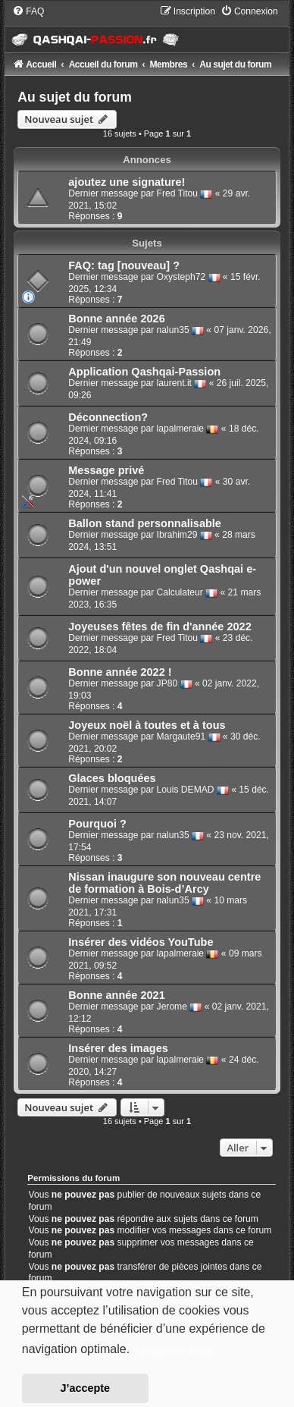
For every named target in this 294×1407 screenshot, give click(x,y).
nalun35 (173, 330)
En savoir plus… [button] (180, 1349)
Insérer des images (118, 1048)
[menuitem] (28, 11)
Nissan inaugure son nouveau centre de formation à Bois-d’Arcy (164, 883)
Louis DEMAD (185, 789)
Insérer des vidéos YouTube (140, 942)
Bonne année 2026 (116, 318)
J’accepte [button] (86, 1388)
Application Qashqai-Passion (144, 372)
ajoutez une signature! (126, 182)
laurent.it (174, 383)
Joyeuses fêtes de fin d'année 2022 (159, 626)
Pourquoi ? (97, 824)
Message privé (106, 470)
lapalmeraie (181, 428)
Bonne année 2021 (116, 995)
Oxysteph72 (181, 277)
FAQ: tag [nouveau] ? (124, 265)
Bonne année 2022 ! (119, 672)
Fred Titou (177, 193)
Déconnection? (108, 417)
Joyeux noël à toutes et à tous (146, 725)
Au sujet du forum (74, 97)
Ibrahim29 (177, 534)
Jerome (172, 1006)
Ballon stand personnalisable (144, 523)
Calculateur (180, 592)
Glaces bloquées (111, 778)
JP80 (167, 683)
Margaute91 (181, 736)
